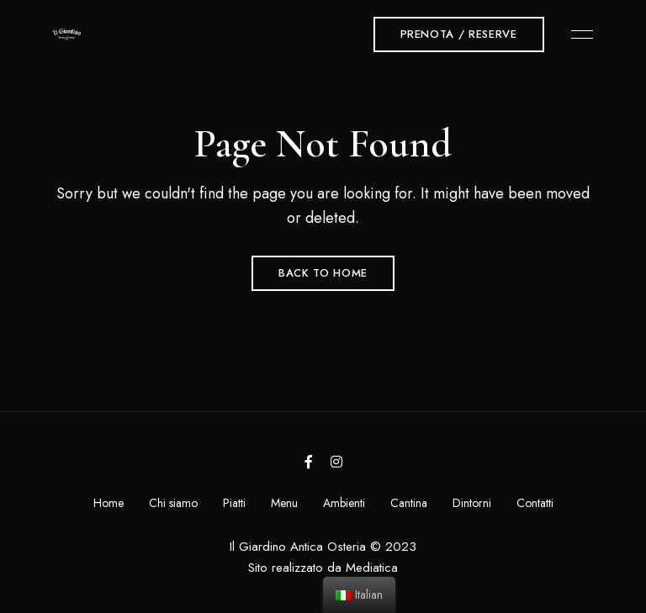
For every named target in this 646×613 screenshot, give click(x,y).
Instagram (336, 461)
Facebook (308, 461)
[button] (458, 34)
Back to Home (323, 273)
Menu (578, 34)
